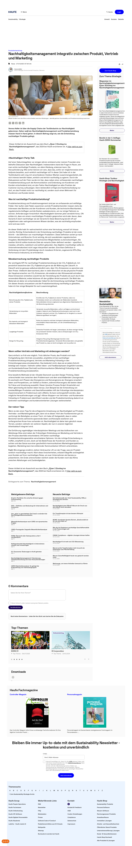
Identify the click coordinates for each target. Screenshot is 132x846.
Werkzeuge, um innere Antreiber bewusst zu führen (70, 563)
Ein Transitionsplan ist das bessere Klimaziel (68, 513)
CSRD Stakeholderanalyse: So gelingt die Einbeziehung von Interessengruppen (25, 566)
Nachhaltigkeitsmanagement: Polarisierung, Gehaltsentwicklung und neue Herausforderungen (28, 558)
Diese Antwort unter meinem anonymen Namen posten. (30, 603)
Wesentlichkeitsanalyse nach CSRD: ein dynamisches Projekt (29, 522)
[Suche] (109, 12)
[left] (85, 659)
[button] (119, 12)
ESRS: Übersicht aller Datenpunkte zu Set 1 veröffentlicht (25, 536)
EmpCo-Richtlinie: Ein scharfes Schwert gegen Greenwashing (27, 498)
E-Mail (45, 753)
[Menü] (24, 12)
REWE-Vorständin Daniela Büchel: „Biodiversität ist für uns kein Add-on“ (70, 520)
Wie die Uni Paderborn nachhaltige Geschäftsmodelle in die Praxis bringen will (71, 528)
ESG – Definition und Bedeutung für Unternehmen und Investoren (29, 506)
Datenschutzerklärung (109, 338)
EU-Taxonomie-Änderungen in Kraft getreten (26, 551)
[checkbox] (9, 603)
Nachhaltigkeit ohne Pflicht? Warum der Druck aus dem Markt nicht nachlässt (70, 506)
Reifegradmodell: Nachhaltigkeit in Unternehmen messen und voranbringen (27, 544)
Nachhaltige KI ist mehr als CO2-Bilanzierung (68, 541)
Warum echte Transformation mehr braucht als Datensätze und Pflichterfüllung (69, 548)
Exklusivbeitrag (18, 633)
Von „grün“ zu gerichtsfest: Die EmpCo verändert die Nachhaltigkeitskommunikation (29, 514)
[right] (88, 659)
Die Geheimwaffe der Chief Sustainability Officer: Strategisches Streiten (69, 498)
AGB (106, 334)
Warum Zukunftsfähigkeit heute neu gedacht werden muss (71, 556)
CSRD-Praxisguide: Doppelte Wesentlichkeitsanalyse (29, 529)
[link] (13, 19)
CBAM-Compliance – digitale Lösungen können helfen (71, 535)
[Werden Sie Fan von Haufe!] (69, 804)
